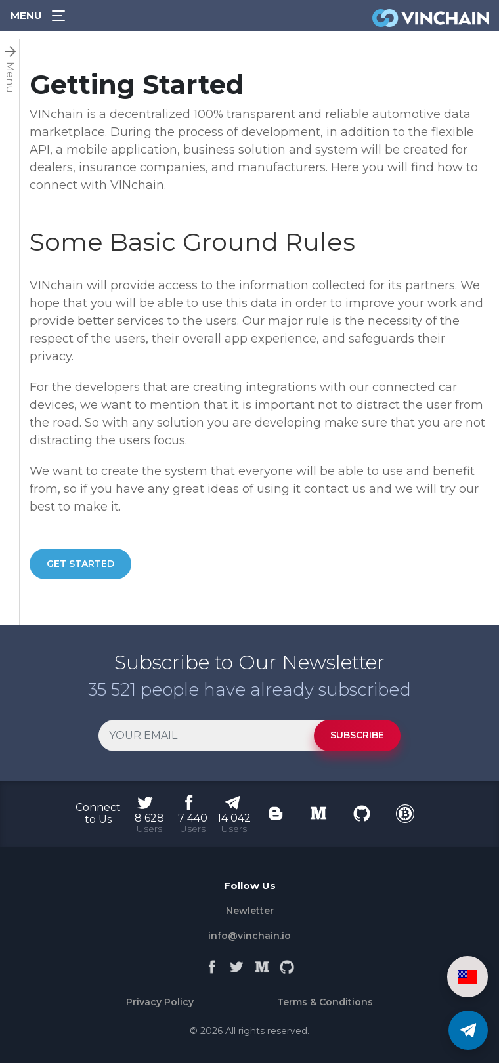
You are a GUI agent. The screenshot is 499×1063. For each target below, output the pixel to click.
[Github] (287, 964)
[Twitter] (237, 964)
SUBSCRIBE (357, 735)
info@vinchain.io (249, 936)
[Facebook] (212, 964)
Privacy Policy (160, 1002)
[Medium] (262, 964)
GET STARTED (80, 564)
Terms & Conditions (325, 1002)
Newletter (250, 911)
